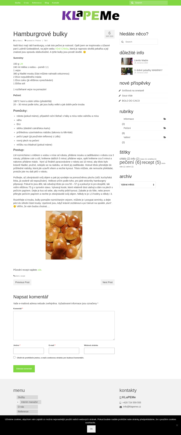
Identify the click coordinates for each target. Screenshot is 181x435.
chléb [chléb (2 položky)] (125, 158)
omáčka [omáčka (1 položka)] (152, 159)
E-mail (52, 345)
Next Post (108, 282)
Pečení (38, 40)
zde (39, 270)
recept (23, 276)
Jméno (16, 345)
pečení (17, 276)
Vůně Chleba (61, 48)
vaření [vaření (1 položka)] (130, 167)
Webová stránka (91, 345)
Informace (129, 119)
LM (21, 63)
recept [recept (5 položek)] (151, 162)
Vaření (127, 137)
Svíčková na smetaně (133, 90)
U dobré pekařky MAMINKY (148, 70)
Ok (91, 429)
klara (20, 40)
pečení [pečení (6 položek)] (130, 162)
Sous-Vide (127, 95)
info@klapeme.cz (130, 406)
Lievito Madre (141, 60)
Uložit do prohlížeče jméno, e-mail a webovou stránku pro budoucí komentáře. (50, 358)
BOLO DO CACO (131, 100)
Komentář (18, 309)
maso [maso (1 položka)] (143, 159)
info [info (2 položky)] (135, 158)
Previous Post (22, 282)
